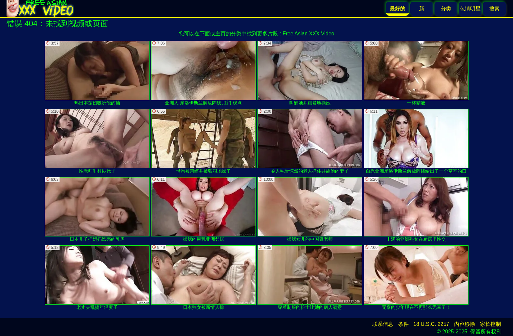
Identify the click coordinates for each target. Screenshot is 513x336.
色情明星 (470, 8)
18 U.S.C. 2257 (431, 324)
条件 (403, 324)
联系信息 (382, 324)
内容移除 (464, 324)
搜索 (494, 8)
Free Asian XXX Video (308, 33)
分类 (446, 8)
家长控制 (490, 324)
